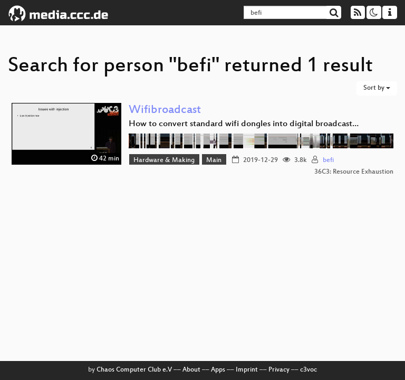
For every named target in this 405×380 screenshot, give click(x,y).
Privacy (279, 370)
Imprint (247, 370)
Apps (218, 370)
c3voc (308, 370)
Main (213, 160)
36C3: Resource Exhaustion (353, 172)
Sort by (376, 88)
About (191, 370)
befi (328, 160)
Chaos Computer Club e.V (134, 370)
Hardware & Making (164, 160)
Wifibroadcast (165, 110)
